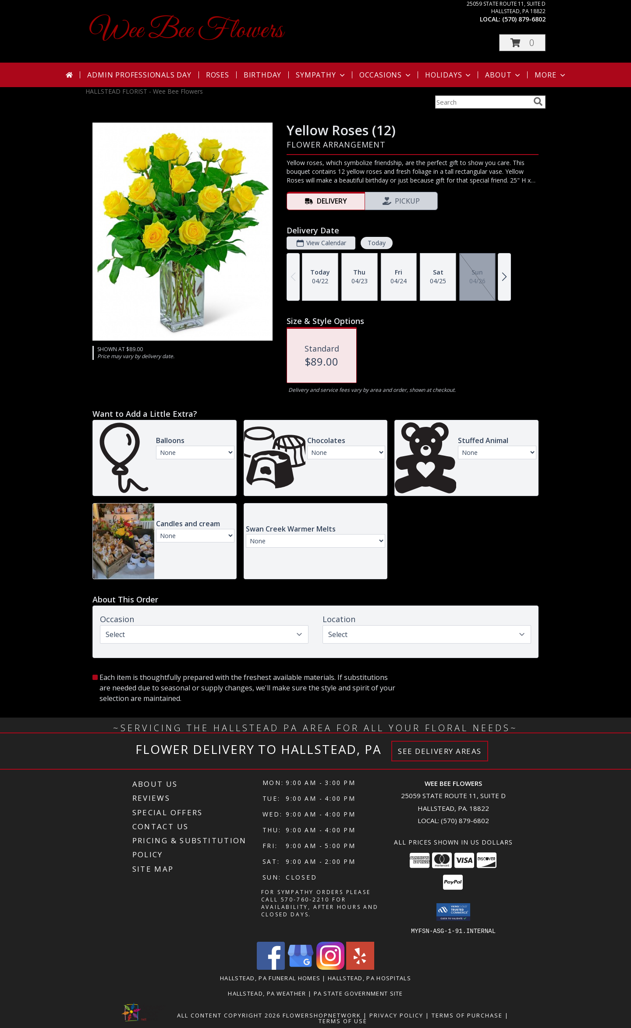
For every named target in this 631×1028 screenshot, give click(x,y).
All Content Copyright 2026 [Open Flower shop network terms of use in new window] (228, 1015)
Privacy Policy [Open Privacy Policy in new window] (396, 1015)
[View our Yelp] (360, 967)
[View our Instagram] (330, 967)
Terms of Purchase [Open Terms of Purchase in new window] (467, 1015)
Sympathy (321, 75)
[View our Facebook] (271, 967)
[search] (538, 101)
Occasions (385, 75)
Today (377, 243)
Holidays (448, 75)
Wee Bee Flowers (186, 31)
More (551, 75)
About (503, 75)
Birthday (262, 75)
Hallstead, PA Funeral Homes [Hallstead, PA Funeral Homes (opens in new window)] (270, 978)
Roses (217, 75)
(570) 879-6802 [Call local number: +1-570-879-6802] (524, 19)
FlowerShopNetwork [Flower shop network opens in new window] (322, 1015)
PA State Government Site (358, 993)
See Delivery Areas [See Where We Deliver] (440, 751)
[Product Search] (482, 102)
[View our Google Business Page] (301, 967)
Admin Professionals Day (139, 75)
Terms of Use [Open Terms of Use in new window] (343, 1020)
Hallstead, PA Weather (267, 993)
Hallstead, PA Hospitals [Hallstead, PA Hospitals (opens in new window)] (369, 978)
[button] (522, 42)
